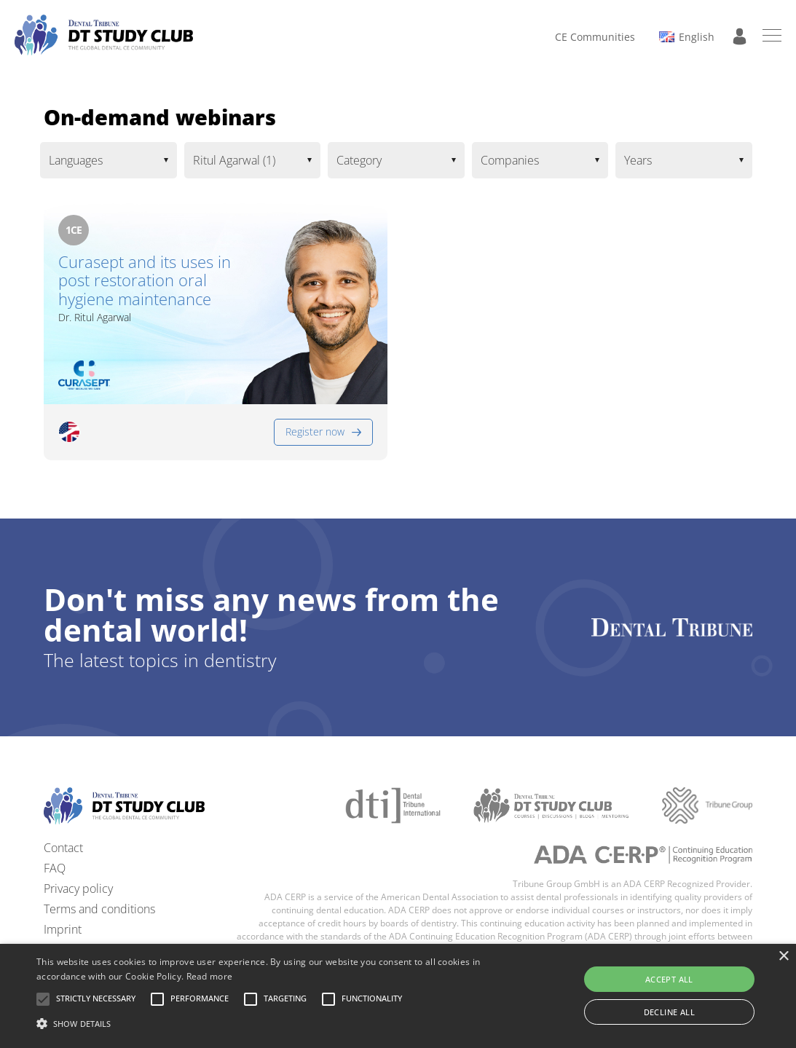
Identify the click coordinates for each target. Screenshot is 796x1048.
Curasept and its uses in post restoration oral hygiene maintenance (144, 280)
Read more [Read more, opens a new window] (209, 976)
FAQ (55, 868)
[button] (95, 999)
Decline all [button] (669, 1011)
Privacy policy (78, 888)
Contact (63, 848)
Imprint (63, 929)
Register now (314, 431)
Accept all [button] (669, 979)
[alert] (398, 996)
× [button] (783, 956)
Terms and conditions (99, 909)
